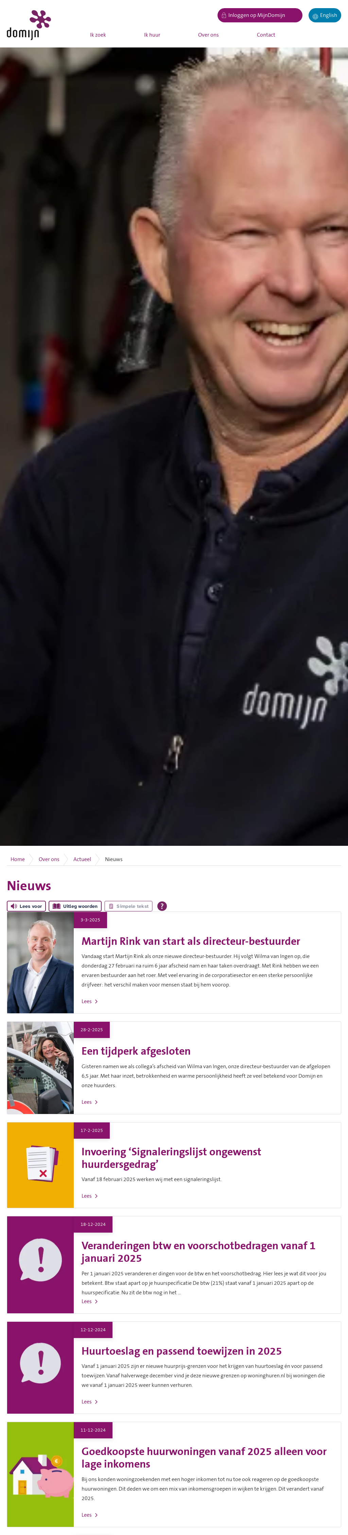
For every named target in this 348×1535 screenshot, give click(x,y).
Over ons (208, 35)
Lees (87, 1001)
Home (18, 859)
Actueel (82, 859)
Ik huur (152, 35)
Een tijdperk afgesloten (136, 1051)
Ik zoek (98, 35)
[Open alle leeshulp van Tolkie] (162, 906)
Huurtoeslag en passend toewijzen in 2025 (182, 1351)
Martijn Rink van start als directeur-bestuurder (191, 941)
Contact (266, 35)
